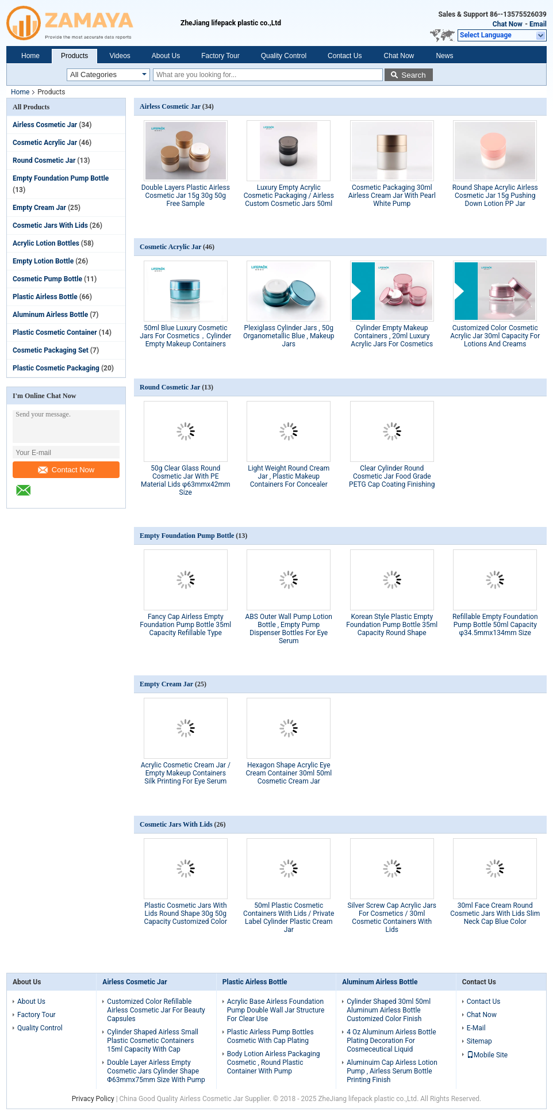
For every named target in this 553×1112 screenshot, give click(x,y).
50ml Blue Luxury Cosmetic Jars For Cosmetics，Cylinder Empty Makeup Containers (185, 336)
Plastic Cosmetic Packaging (56, 368)
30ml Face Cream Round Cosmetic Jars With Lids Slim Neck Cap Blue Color (495, 913)
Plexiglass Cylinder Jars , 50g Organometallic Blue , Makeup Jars (289, 336)
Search (413, 75)
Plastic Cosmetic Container (55, 332)
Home (30, 56)
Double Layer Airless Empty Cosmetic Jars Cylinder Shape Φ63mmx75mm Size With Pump (156, 1071)
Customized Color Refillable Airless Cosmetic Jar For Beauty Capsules (156, 1010)
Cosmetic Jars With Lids (50, 225)
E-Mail (476, 1028)
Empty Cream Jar (39, 208)
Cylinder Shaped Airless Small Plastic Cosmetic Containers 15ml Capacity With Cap (152, 1040)
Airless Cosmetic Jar (45, 125)
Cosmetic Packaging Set (51, 350)
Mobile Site (487, 1055)
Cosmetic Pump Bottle (47, 279)
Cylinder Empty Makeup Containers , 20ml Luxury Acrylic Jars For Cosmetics (392, 336)
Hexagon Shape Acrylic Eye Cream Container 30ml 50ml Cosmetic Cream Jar (288, 773)
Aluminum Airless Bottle (50, 315)
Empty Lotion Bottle (43, 261)
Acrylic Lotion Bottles (46, 243)
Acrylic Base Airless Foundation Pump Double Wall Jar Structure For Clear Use (276, 1010)
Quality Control (283, 56)
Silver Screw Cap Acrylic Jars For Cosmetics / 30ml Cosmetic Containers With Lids (392, 917)
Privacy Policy (93, 1099)
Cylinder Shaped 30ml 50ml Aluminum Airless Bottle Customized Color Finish (389, 1010)
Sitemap (479, 1041)
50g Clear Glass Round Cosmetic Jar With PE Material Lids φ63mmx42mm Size (186, 480)
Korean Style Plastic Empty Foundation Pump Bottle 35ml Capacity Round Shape (391, 625)
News (444, 56)
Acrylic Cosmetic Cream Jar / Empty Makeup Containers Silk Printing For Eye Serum (186, 773)
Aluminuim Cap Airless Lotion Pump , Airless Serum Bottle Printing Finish (392, 1071)
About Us (166, 56)
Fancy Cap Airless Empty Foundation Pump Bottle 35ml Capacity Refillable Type (185, 625)
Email (538, 24)
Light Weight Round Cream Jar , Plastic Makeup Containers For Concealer (288, 476)
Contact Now (66, 469)
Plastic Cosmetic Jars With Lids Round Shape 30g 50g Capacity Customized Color (185, 913)
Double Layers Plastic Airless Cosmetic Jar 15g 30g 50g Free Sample (185, 196)
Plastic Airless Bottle (45, 297)
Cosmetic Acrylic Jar (45, 143)
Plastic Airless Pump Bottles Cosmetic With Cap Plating (270, 1036)
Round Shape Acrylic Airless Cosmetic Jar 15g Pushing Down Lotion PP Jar (495, 196)
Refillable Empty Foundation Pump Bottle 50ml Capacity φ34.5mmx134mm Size (495, 625)
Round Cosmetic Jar (44, 160)
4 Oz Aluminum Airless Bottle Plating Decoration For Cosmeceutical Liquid (391, 1040)
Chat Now (508, 24)
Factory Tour (220, 56)
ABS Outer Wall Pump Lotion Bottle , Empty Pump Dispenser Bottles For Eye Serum (288, 629)
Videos (119, 56)
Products (74, 56)
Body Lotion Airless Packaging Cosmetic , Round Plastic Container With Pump (273, 1062)
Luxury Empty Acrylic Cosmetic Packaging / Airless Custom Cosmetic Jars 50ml (289, 196)
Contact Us (345, 56)
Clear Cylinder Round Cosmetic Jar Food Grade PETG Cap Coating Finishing (392, 476)
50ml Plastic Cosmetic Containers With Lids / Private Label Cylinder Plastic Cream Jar (288, 917)
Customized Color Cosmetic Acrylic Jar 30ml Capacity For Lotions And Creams (495, 336)
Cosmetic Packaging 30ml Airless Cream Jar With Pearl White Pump (392, 196)
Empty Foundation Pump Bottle (61, 178)
